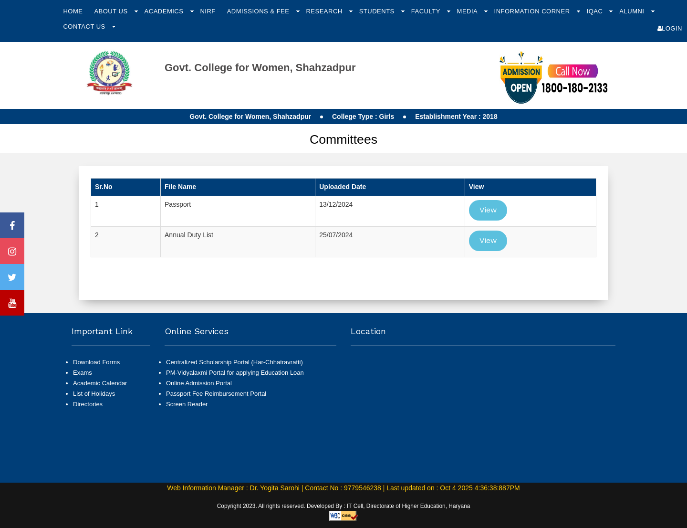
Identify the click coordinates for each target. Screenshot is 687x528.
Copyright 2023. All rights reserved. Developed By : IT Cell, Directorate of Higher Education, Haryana (343, 506)
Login (669, 28)
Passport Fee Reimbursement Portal (216, 393)
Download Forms (96, 362)
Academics (165, 11)
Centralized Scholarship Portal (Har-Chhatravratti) (234, 362)
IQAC (596, 11)
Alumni (632, 11)
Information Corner (533, 11)
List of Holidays (94, 393)
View (488, 209)
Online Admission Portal (199, 383)
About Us (111, 11)
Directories (88, 404)
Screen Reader (187, 404)
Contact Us (85, 26)
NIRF (207, 11)
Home (73, 11)
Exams (82, 372)
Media (468, 11)
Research (325, 11)
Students (377, 11)
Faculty (426, 11)
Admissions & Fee (259, 11)
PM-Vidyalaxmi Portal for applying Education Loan (235, 372)
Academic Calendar (100, 383)
